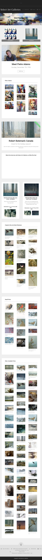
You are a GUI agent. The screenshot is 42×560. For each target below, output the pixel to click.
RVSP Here (21, 71)
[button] (21, 3)
